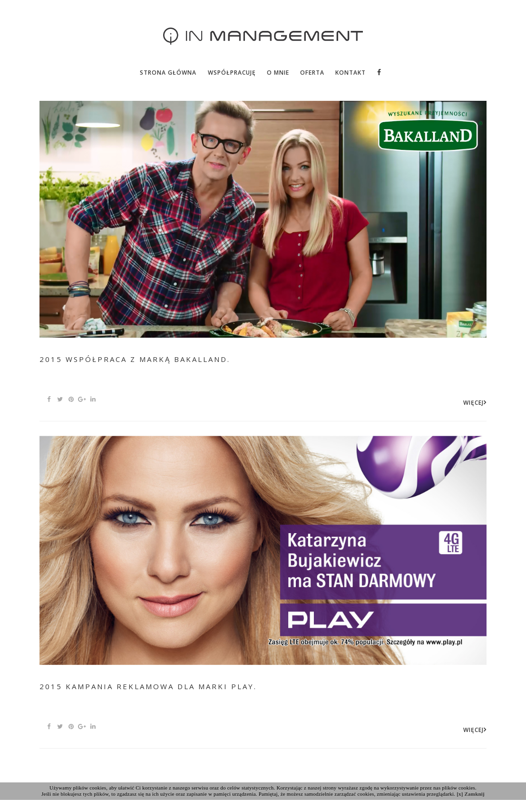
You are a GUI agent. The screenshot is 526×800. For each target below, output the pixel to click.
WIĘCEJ (473, 403)
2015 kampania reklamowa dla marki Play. (148, 686)
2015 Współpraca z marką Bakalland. (134, 359)
